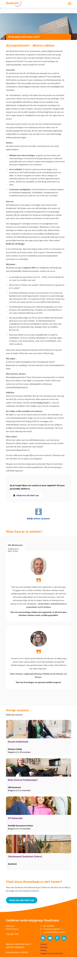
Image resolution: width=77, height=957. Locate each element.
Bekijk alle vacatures (14, 714)
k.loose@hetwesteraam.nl (17, 387)
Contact (43, 944)
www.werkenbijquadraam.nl (54, 932)
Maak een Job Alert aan (26, 495)
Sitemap (43, 947)
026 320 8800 (48, 926)
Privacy (43, 950)
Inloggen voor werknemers (51, 953)
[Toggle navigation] (69, 5)
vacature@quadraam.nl (53, 929)
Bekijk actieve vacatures (39, 514)
